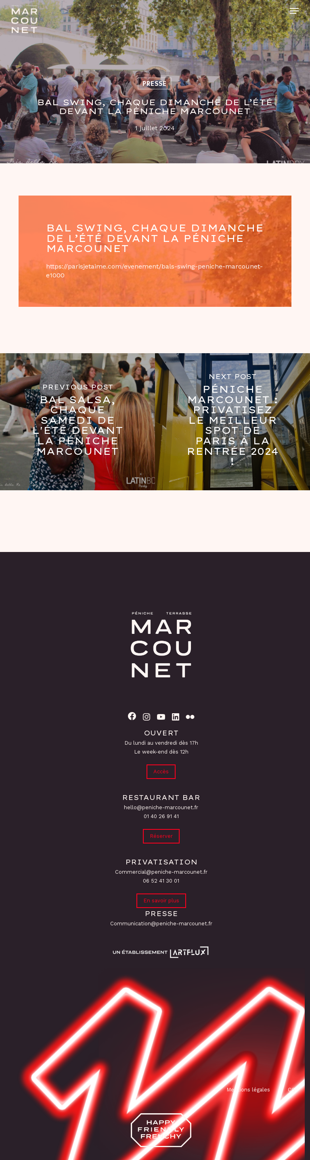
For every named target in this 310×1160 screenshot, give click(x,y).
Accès (161, 771)
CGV (293, 1090)
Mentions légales (248, 1090)
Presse (154, 83)
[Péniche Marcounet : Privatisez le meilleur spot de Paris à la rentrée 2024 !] (232, 421)
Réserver (161, 836)
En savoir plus (161, 901)
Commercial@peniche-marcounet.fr (161, 872)
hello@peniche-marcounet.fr (161, 807)
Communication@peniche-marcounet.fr (161, 924)
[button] (294, 11)
